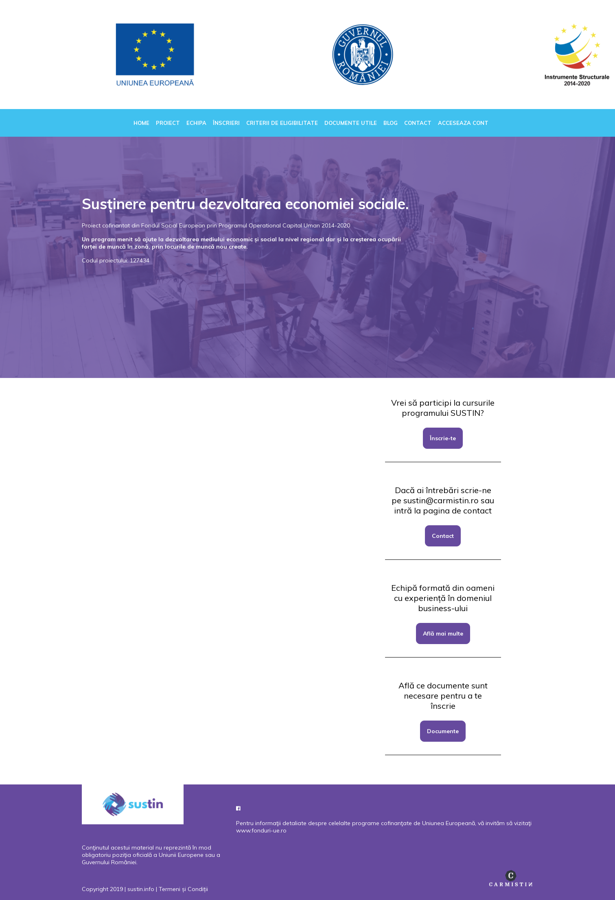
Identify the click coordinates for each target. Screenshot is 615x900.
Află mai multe (443, 633)
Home (141, 123)
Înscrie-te (443, 438)
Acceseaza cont (463, 123)
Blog (390, 123)
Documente (443, 731)
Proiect (168, 123)
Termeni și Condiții (183, 889)
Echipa (196, 123)
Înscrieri (226, 123)
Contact (417, 123)
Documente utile (350, 123)
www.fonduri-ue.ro (261, 830)
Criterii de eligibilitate (282, 123)
